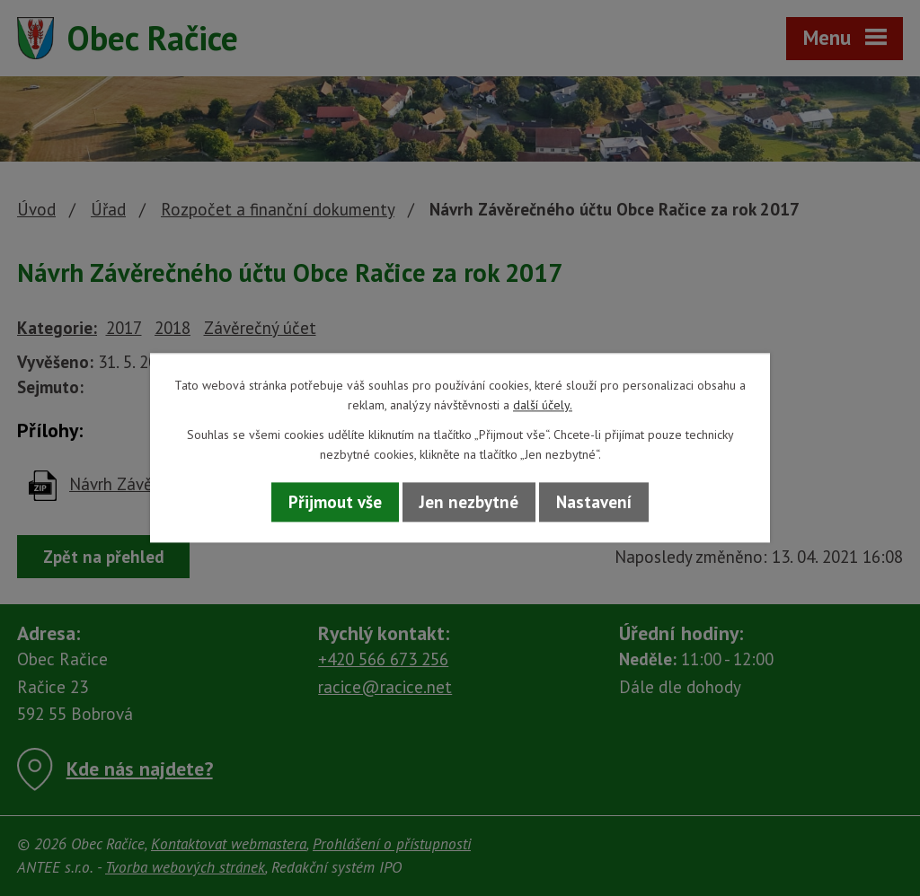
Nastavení (594, 502)
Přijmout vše (335, 502)
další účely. (542, 406)
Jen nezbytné (469, 502)
